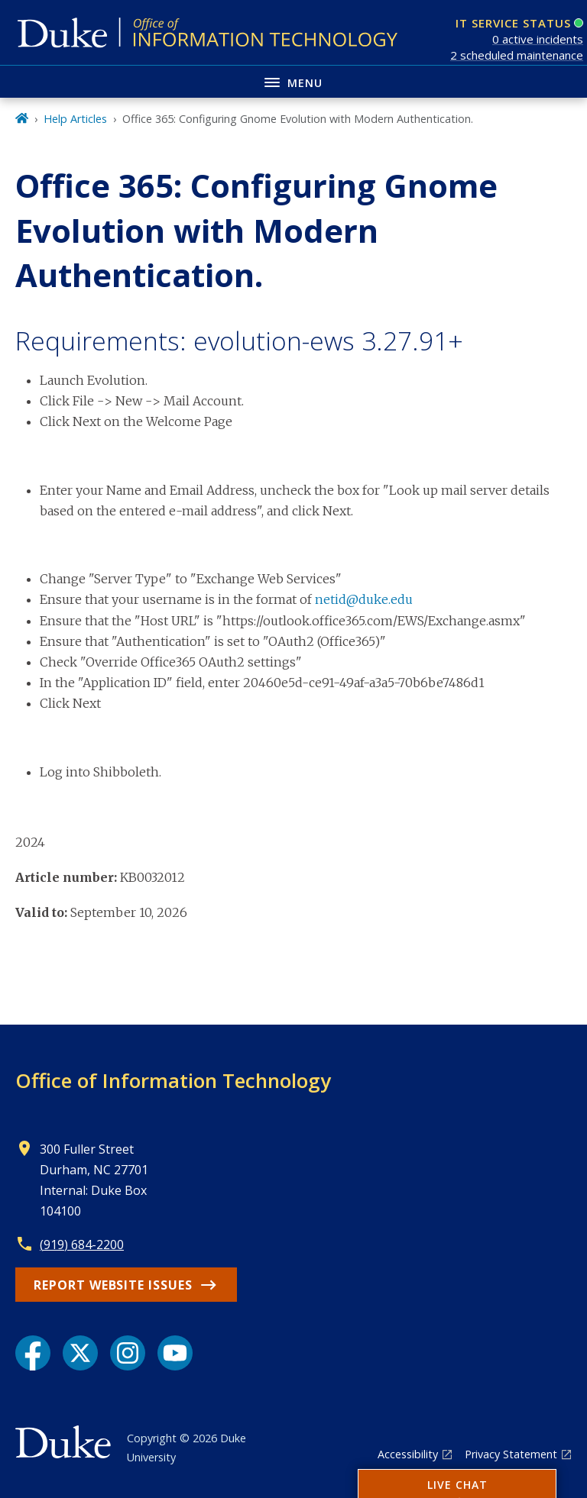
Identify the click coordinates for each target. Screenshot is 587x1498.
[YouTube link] (175, 1352)
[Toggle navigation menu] (293, 81)
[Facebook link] (32, 1352)
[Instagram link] (127, 1352)
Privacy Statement (511, 1454)
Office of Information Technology (173, 1080)
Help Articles (75, 118)
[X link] (80, 1352)
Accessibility (408, 1454)
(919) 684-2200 (82, 1244)
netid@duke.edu (364, 599)
